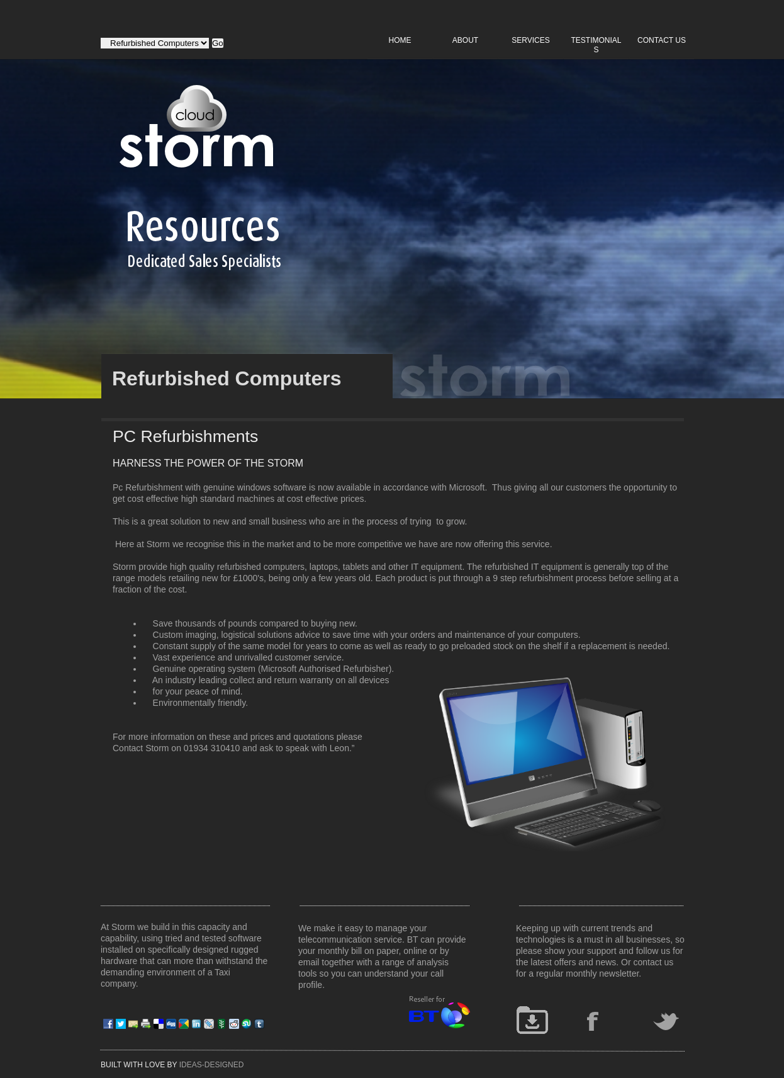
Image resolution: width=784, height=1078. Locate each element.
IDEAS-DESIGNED (211, 1064)
